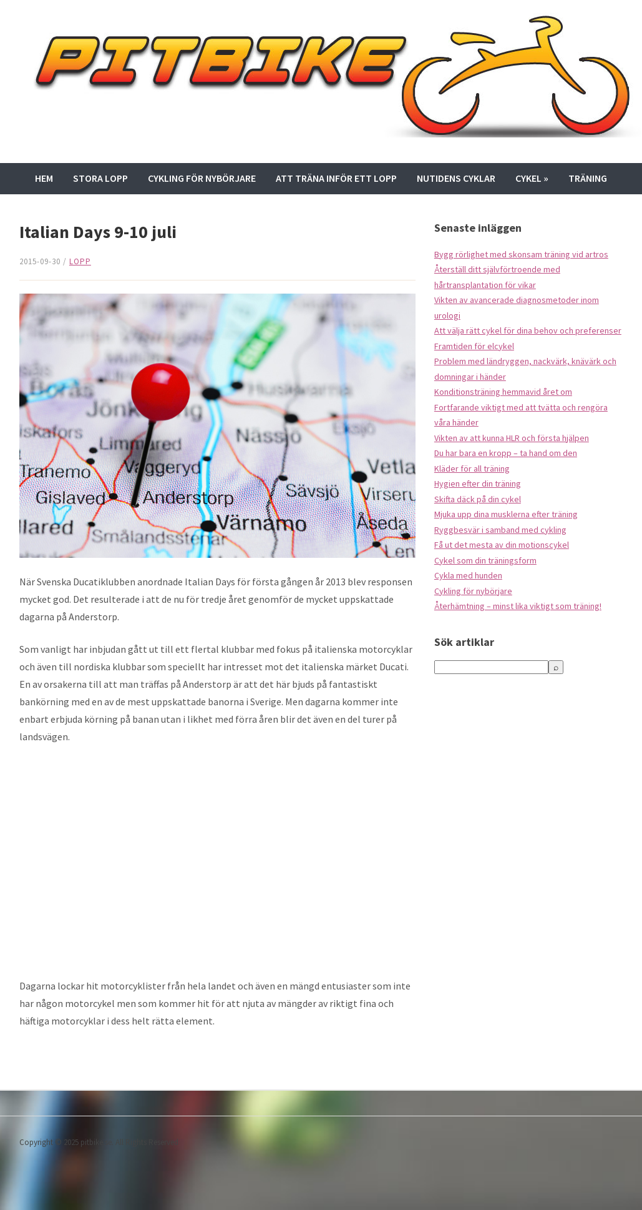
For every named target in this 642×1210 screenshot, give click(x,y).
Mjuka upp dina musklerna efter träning (506, 514)
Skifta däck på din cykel (477, 499)
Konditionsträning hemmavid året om (503, 391)
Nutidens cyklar (456, 178)
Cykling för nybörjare (202, 178)
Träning (587, 178)
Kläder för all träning (472, 468)
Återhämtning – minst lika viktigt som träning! (517, 606)
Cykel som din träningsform (485, 560)
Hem (44, 178)
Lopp (80, 261)
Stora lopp (100, 178)
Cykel (531, 178)
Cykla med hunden (468, 575)
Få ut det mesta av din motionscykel (501, 544)
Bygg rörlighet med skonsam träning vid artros (521, 254)
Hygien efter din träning (477, 483)
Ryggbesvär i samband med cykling (500, 529)
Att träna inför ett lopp (336, 178)
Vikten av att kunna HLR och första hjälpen (511, 438)
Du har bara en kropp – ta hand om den (505, 453)
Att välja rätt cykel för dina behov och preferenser (527, 330)
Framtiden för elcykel (474, 346)
